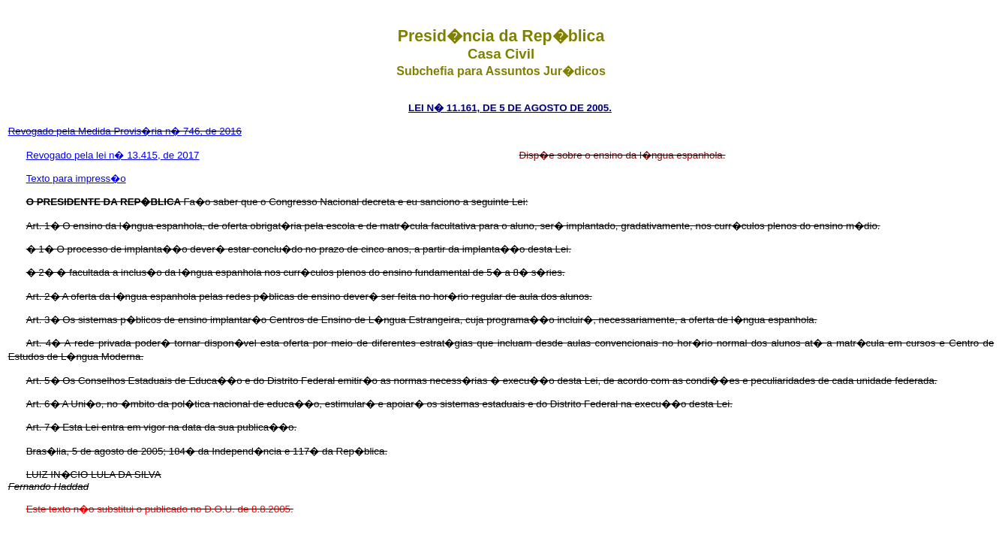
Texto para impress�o (76, 178)
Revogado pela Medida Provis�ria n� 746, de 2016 (125, 131)
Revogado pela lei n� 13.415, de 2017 (113, 155)
